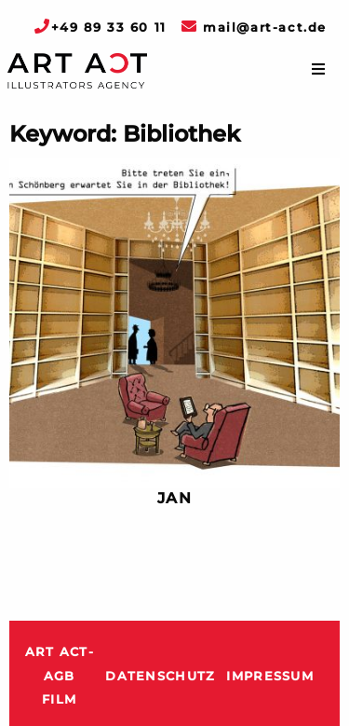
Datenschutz (160, 676)
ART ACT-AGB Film (59, 675)
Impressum (270, 676)
